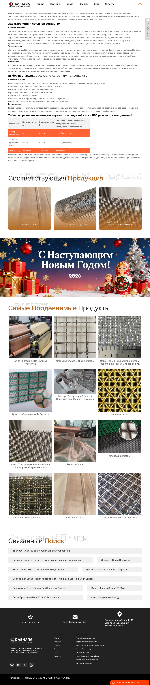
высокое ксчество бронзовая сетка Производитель (41, 550)
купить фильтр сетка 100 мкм (108, 588)
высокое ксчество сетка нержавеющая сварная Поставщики (47, 560)
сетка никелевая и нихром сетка (87, 656)
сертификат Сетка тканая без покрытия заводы (40, 588)
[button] (137, 208)
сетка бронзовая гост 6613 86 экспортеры (36, 597)
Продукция (57, 642)
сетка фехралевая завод (105, 597)
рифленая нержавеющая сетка (86, 642)
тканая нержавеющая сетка (85, 638)
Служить (57, 649)
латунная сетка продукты (115, 560)
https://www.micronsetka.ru (69, 126)
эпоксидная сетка (82, 652)
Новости (57, 645)
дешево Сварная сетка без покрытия (107, 569)
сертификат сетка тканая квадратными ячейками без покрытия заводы (53, 578)
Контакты (57, 656)
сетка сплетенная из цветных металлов (90, 645)
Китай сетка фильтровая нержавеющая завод (38, 569)
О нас (56, 652)
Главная (57, 638)
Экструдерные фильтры (84, 663)
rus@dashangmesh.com (75, 622)
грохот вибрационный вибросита (87, 660)
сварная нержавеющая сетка (86, 649)
